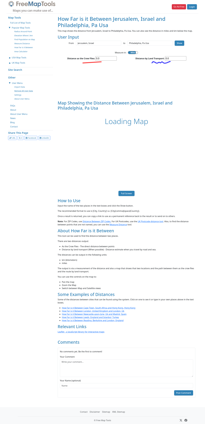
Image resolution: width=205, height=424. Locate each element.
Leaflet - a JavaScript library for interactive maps (81, 331)
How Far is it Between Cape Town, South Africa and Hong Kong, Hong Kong (98, 307)
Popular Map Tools (21, 27)
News (13, 118)
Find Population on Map (24, 39)
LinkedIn (44, 138)
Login (192, 6)
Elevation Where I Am (23, 35)
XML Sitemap (118, 411)
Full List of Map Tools (20, 22)
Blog (12, 122)
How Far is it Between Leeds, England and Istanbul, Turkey (90, 317)
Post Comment (183, 392)
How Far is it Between (23, 47)
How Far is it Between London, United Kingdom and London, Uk (93, 311)
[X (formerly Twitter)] (181, 420)
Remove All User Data (23, 91)
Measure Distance (22, 43)
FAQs (12, 105)
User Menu (17, 83)
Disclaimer (95, 411)
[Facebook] (185, 420)
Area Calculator (20, 51)
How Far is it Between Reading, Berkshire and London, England (93, 320)
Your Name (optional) (70, 380)
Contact (14, 126)
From (71, 43)
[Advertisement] (126, 82)
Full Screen (126, 193)
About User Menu (22, 99)
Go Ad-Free (178, 6)
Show (179, 43)
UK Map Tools (18, 62)
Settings (17, 95)
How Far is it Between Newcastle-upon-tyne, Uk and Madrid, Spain (94, 314)
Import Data (19, 87)
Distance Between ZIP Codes (97, 221)
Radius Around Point (23, 31)
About (13, 109)
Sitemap (106, 411)
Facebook (31, 138)
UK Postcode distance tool (150, 221)
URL (12, 138)
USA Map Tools (19, 57)
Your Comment (67, 356)
